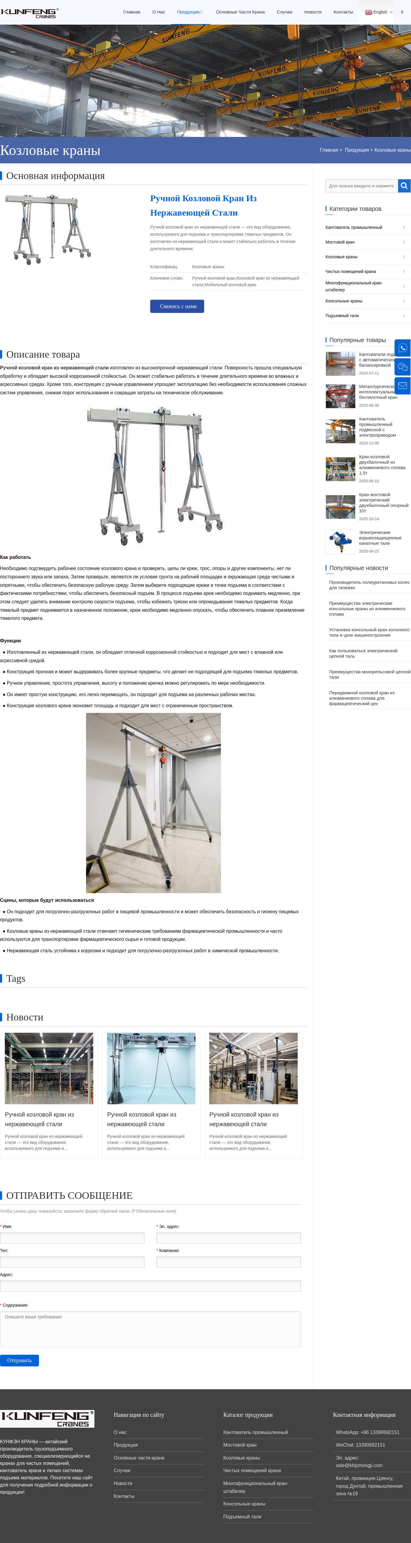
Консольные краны (344, 301)
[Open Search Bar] (402, 12)
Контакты (343, 11)
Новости (313, 11)
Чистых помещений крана (351, 271)
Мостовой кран (340, 242)
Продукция (190, 12)
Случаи (284, 11)
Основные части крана (240, 11)
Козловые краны (392, 150)
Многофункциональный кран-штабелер (354, 286)
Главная (131, 11)
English (376, 12)
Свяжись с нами (178, 306)
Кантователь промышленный (354, 227)
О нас (158, 11)
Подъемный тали (342, 315)
